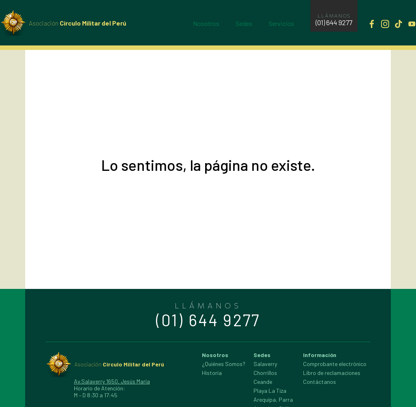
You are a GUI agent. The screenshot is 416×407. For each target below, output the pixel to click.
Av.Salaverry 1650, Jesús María (112, 381)
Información (319, 354)
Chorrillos (265, 372)
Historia (212, 372)
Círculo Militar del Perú (77, 23)
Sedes (244, 23)
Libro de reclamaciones (331, 372)
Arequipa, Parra (273, 399)
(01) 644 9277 (334, 22)
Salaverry (265, 363)
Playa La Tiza (270, 390)
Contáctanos (319, 381)
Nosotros (206, 23)
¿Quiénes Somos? (223, 363)
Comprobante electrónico (334, 363)
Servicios (281, 23)
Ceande (263, 381)
